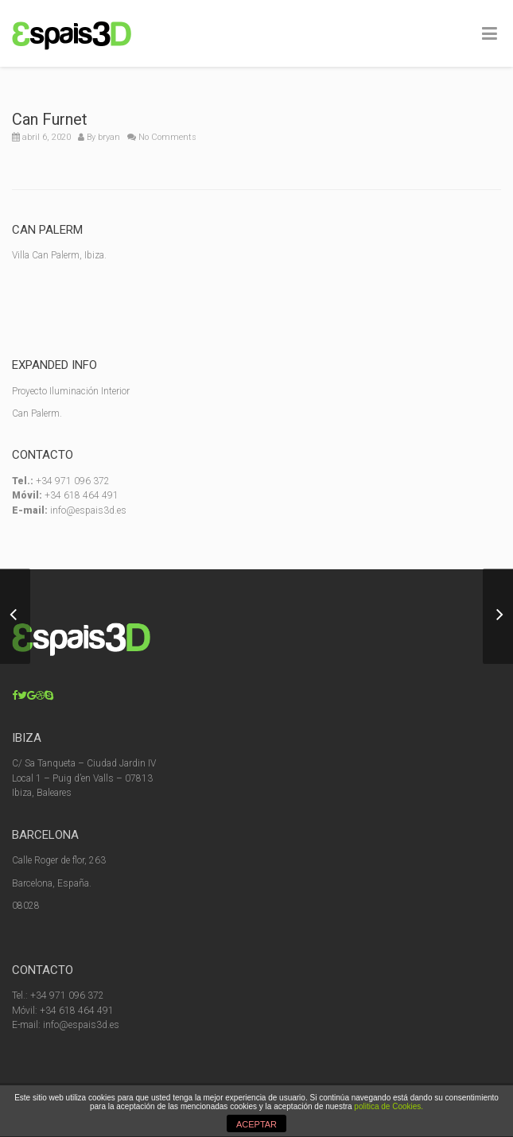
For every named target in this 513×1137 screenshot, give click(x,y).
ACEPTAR (256, 1124)
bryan (109, 137)
